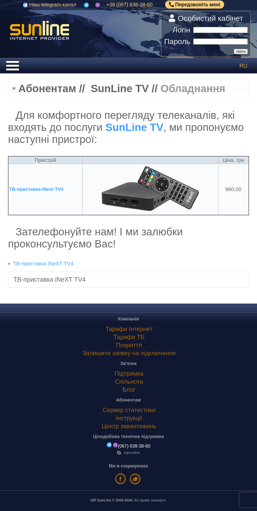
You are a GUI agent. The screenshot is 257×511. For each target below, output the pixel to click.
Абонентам (47, 88)
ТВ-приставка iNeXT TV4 (43, 263)
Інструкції (129, 418)
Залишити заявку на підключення (129, 353)
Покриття (129, 345)
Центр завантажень (129, 426)
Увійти (241, 51)
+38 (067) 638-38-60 (129, 4)
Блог (129, 389)
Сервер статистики (129, 410)
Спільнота (129, 381)
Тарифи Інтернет (129, 328)
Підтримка (128, 373)
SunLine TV (120, 88)
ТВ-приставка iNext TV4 (36, 189)
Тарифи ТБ (129, 337)
